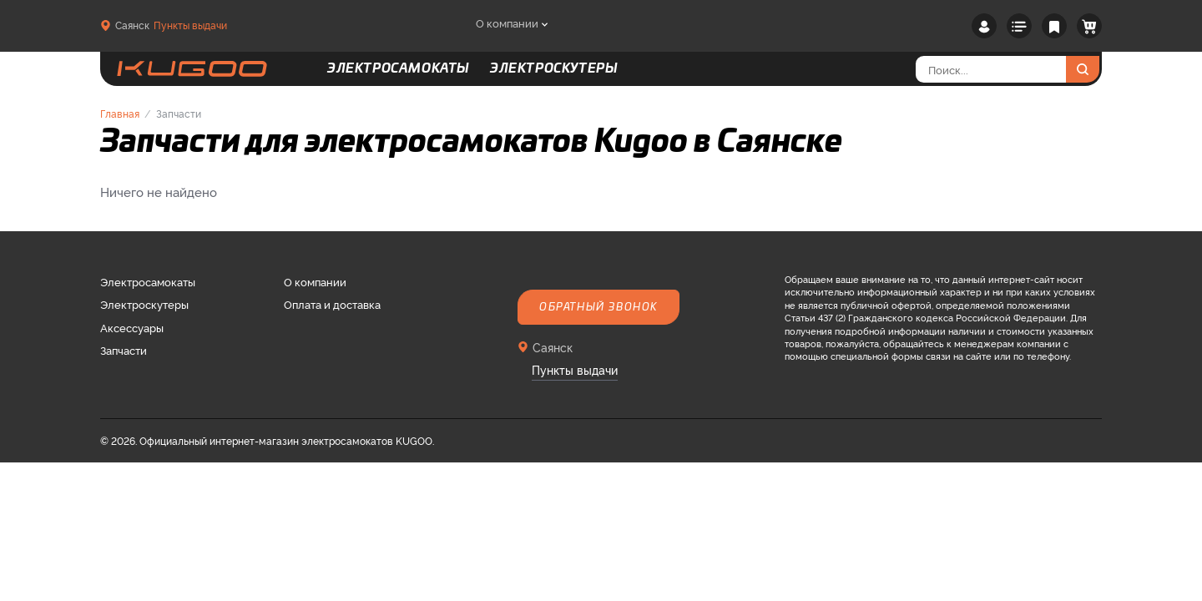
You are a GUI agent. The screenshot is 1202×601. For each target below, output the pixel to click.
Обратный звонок (598, 307)
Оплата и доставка (332, 303)
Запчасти (123, 349)
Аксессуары (132, 327)
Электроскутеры (144, 303)
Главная (119, 113)
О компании (507, 22)
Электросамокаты (147, 281)
